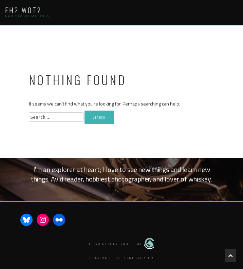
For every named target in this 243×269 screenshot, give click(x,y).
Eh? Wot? (23, 10)
